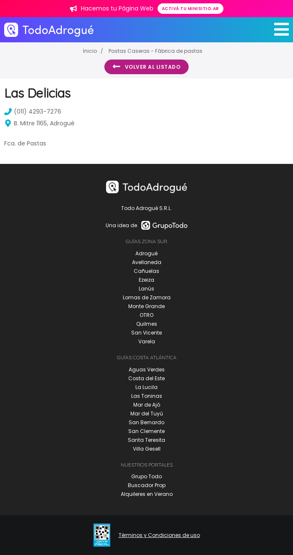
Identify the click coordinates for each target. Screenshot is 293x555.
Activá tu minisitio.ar (190, 8)
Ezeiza (146, 279)
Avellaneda (146, 262)
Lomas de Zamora (147, 297)
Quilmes (146, 323)
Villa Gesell (147, 448)
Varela (146, 341)
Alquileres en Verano (147, 494)
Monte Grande (146, 306)
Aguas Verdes (147, 369)
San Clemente (146, 431)
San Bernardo (146, 422)
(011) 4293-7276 (32, 111)
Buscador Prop (147, 485)
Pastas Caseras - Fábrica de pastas (155, 50)
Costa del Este (146, 378)
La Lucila (146, 387)
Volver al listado (146, 66)
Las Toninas (146, 395)
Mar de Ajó (146, 404)
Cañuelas (146, 271)
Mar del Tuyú (146, 413)
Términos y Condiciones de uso (159, 535)
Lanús (146, 288)
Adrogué (146, 253)
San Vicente (146, 332)
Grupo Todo (146, 476)
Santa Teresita (146, 439)
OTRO (146, 315)
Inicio (90, 50)
